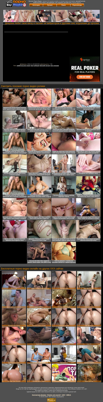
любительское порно (23, 65)
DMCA (68, 395)
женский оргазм (45, 65)
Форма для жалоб (54, 395)
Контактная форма (39, 395)
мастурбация (35, 65)
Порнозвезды (77, 5)
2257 (63, 395)
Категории (36, 5)
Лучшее (50, 5)
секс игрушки (54, 65)
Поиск (63, 5)
